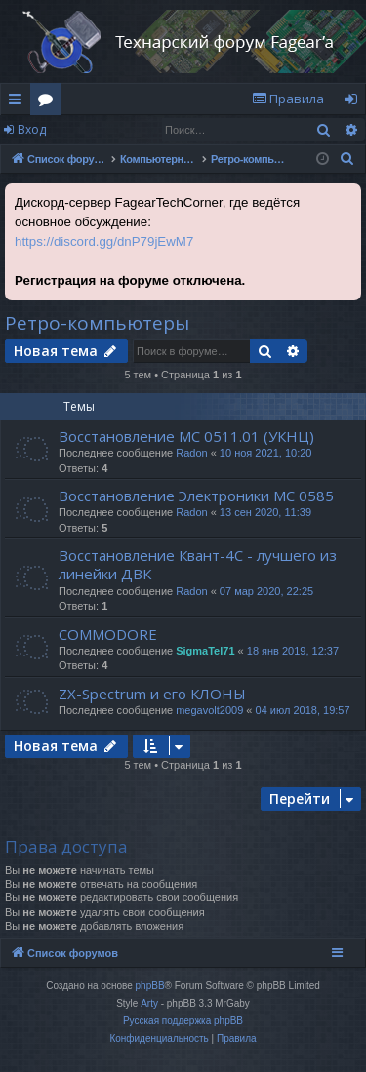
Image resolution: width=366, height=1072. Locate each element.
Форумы (49, 102)
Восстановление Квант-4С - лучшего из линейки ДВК (198, 564)
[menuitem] (288, 99)
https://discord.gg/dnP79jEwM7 (104, 241)
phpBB (150, 985)
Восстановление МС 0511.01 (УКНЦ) (186, 436)
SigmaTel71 (205, 650)
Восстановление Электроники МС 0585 (196, 495)
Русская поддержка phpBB (183, 1020)
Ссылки (19, 102)
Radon (191, 452)
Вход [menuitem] (355, 102)
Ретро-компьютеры (97, 323)
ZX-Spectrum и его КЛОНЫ (152, 693)
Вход (32, 129)
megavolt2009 (209, 710)
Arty (149, 1003)
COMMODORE (108, 634)
